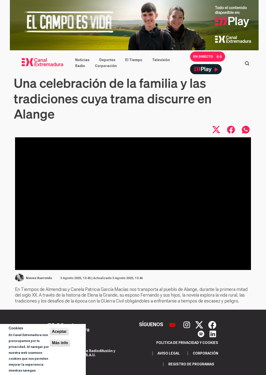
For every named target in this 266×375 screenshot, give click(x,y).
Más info (60, 343)
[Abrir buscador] (247, 63)
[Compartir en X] (216, 130)
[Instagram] (187, 324)
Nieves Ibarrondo (39, 278)
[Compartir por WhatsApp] (246, 130)
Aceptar (59, 331)
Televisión (161, 60)
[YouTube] (172, 324)
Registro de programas (191, 364)
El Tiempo (133, 60)
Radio (80, 66)
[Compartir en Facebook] (231, 130)
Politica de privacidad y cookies (187, 343)
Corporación (106, 66)
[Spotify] (202, 333)
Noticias (82, 60)
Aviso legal (169, 353)
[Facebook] (212, 324)
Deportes (107, 60)
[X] (199, 324)
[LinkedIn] (213, 333)
